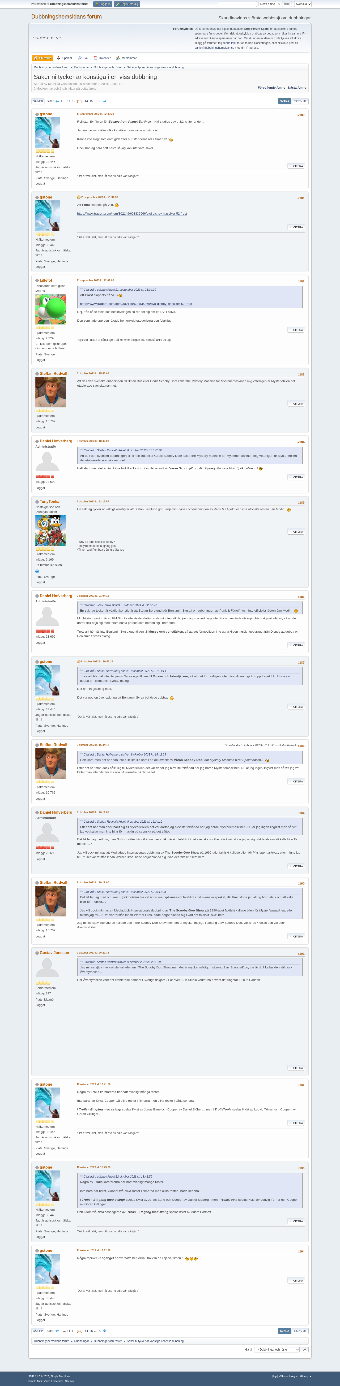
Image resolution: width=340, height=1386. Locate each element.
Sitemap (70, 1381)
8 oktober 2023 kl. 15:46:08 (93, 373)
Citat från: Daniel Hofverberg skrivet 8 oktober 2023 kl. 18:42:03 (125, 754)
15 (91, 101)
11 (69, 101)
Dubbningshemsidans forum (66, 16)
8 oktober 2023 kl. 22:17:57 (93, 501)
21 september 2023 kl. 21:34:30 (99, 197)
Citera (296, 166)
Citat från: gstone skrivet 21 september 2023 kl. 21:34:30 (120, 289)
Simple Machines (60, 1376)
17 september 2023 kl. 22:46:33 (95, 113)
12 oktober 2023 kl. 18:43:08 (93, 1167)
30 (99, 101)
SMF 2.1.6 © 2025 (38, 1376)
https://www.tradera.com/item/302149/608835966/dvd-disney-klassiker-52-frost (132, 213)
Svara (284, 101)
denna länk (229, 43)
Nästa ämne (297, 87)
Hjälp (274, 1376)
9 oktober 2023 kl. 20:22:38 (93, 952)
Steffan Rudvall (53, 373)
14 (86, 101)
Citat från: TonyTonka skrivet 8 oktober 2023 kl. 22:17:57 (120, 605)
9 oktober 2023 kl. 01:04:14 (93, 595)
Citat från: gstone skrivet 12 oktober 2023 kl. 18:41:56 (118, 1176)
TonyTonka (49, 502)
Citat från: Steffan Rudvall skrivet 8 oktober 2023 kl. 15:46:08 (123, 450)
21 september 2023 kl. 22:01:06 (95, 280)
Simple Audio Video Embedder (45, 1381)
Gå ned (38, 101)
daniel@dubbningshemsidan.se (214, 47)
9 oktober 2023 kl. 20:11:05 (93, 812)
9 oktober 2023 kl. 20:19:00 (93, 882)
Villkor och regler (288, 1376)
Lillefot (46, 280)
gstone (46, 114)
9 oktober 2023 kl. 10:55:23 (97, 661)
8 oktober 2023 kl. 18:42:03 (93, 441)
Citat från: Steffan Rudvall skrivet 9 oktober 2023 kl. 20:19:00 (123, 962)
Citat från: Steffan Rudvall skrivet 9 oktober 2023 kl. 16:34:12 (123, 821)
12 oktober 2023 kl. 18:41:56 (93, 1084)
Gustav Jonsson (54, 953)
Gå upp (38, 1331)
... (65, 101)
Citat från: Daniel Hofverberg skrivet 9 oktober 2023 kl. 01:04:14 (125, 671)
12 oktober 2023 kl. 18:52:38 (93, 1250)
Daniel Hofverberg (56, 441)
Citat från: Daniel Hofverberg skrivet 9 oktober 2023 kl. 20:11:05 (125, 892)
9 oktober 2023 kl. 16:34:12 (93, 744)
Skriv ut (300, 101)
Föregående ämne (271, 87)
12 (73, 101)
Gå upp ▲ (306, 1376)
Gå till (248, 1349)
